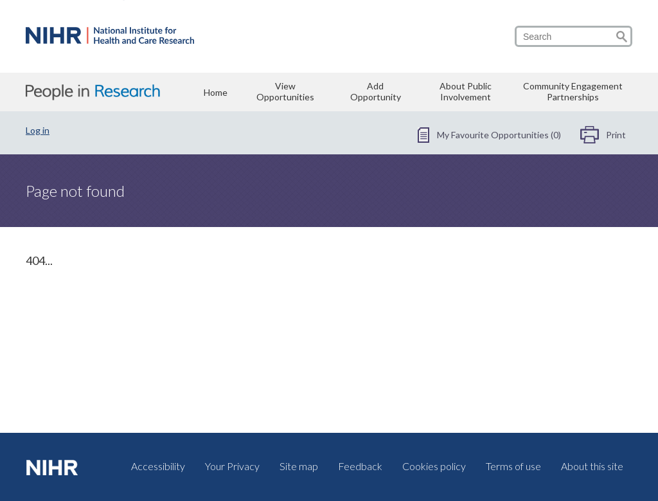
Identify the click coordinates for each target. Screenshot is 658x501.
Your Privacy (232, 466)
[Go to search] (621, 36)
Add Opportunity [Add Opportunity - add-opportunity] (375, 91)
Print (616, 134)
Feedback (360, 466)
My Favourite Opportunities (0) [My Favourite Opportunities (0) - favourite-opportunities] (499, 134)
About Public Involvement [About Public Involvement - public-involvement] (466, 91)
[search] (573, 36)
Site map (299, 466)
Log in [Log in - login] (37, 130)
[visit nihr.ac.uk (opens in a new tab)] (55, 467)
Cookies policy (434, 466)
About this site (592, 466)
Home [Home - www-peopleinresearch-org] (215, 92)
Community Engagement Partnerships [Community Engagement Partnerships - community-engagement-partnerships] (573, 91)
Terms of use (513, 466)
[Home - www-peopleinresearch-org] (110, 39)
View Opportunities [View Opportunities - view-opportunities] (285, 91)
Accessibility (158, 466)
